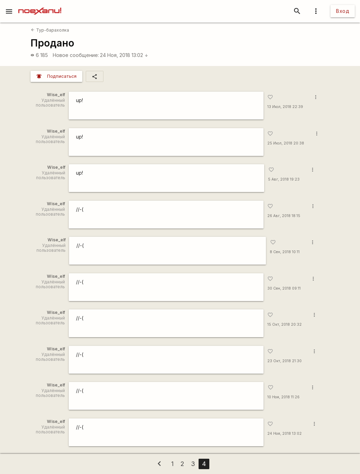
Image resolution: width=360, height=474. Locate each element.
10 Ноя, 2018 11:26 (283, 397)
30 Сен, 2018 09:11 (284, 288)
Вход (342, 11)
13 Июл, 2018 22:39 (285, 107)
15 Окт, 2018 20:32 (284, 324)
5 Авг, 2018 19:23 (284, 179)
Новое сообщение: (76, 55)
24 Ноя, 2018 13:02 (124, 55)
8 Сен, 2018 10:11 (285, 252)
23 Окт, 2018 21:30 (284, 361)
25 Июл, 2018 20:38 (285, 143)
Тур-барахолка (50, 30)
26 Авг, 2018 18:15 (283, 216)
